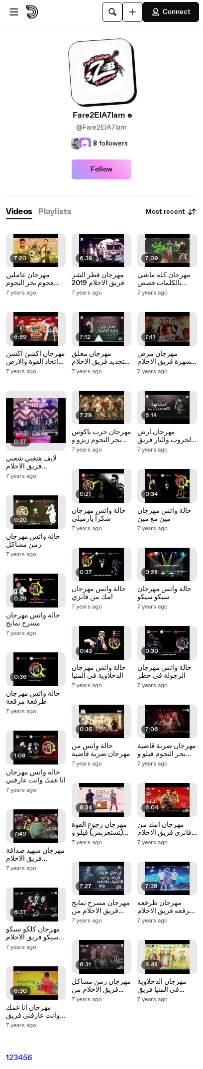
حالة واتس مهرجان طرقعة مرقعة (33, 698)
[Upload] (132, 12)
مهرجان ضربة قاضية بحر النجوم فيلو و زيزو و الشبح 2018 (166, 750)
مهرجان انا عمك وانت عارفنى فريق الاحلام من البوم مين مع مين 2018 (35, 1012)
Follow (101, 169)
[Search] (112, 12)
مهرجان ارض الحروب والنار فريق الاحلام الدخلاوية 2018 (165, 436)
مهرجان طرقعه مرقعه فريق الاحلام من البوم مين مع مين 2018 (167, 907)
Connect (171, 12)
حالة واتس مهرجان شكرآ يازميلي (99, 515)
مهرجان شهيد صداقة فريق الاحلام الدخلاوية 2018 (35, 855)
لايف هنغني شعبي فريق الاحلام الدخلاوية (31, 462)
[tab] (19, 212)
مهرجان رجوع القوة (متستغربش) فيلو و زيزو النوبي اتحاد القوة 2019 (99, 829)
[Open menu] (14, 12)
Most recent (171, 212)
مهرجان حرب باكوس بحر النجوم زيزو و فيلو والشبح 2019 (101, 436)
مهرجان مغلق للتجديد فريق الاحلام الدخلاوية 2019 (100, 358)
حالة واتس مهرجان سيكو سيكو (164, 593)
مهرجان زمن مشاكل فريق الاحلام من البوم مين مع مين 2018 (101, 986)
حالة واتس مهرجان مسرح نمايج (33, 619)
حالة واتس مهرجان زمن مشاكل (33, 541)
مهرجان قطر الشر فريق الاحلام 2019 (98, 279)
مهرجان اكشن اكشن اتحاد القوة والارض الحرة (35, 358)
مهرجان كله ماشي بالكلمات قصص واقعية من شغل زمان (164, 279)
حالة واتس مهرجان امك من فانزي (99, 593)
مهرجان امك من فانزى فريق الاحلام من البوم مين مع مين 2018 (167, 829)
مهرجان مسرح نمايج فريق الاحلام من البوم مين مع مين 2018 (101, 907)
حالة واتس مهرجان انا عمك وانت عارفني (36, 776)
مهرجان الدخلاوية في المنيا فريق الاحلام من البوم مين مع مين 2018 (166, 986)
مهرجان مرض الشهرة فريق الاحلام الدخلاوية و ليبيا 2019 (166, 358)
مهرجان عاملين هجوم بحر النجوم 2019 (30, 279)
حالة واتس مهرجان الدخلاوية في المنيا (99, 672)
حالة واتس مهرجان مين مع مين (164, 515)
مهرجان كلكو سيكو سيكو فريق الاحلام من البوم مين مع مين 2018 (36, 933)
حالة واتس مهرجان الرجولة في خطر (164, 672)
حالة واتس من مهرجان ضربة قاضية (101, 750)
